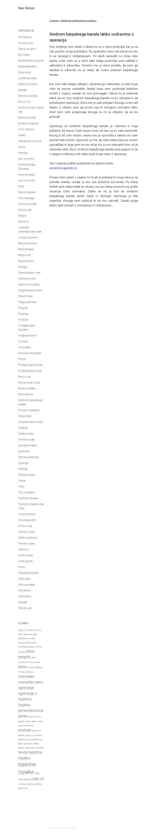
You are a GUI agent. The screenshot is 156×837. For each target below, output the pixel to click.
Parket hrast (25, 296)
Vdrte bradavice (27, 537)
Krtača (22, 215)
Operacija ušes (27, 278)
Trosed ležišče (27, 514)
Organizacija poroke (30, 290)
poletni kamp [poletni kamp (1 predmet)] (37, 721)
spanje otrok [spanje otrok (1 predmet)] (30, 748)
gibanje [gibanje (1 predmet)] (32, 647)
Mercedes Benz (27, 243)
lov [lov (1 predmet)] (28, 667)
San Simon (26, 8)
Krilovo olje (25, 209)
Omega (22, 266)
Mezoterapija (26, 249)
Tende (22, 480)
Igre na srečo (26, 158)
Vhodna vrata (26, 543)
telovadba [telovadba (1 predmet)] (40, 748)
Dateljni (22, 90)
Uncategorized (27, 520)
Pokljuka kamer (27, 335)
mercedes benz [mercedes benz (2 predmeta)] (30, 682)
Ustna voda (25, 525)
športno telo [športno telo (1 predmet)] (23, 788)
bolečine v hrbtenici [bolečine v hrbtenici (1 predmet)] (26, 630)
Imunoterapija (26, 174)
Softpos (23, 427)
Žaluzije (22, 602)
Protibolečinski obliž (30, 370)
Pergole (23, 308)
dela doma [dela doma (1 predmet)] (27, 634)
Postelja (23, 341)
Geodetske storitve (29, 141)
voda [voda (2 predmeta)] (35, 779)
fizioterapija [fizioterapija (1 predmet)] (23, 647)
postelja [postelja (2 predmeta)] (24, 730)
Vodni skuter (25, 555)
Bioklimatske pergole (31, 60)
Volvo (21, 567)
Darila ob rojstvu (28, 84)
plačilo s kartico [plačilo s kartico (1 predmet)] (34, 717)
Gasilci (22, 135)
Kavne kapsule (27, 192)
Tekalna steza (26, 474)
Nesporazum (26, 261)
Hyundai (23, 152)
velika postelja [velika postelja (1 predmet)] (24, 779)
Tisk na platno (26, 492)
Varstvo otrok (26, 531)
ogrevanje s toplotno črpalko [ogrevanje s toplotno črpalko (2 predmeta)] (27, 699)
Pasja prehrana (27, 302)
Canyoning (24, 72)
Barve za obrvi (27, 48)
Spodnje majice (27, 445)
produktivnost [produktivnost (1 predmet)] (24, 739)
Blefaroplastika (27, 66)
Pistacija (23, 313)
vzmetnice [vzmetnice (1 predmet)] (22, 784)
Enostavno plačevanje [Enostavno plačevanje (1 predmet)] (27, 642)
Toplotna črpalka (28, 498)
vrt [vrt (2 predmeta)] (42, 779)
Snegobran (24, 416)
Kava (21, 186)
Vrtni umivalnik (26, 584)
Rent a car (24, 376)
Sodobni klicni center (30, 422)
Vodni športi (25, 561)
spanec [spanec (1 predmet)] (21, 748)
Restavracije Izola (29, 382)
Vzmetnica (24, 590)
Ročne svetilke (27, 388)
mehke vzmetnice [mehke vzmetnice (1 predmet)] (25, 672)
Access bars (25, 43)
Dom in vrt (24, 101)
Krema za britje (27, 204)
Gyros (21, 147)
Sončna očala (26, 439)
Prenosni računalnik (29, 353)
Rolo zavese (25, 394)
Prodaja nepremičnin (30, 365)
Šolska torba (25, 433)
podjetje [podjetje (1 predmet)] (21, 721)
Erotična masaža (28, 123)
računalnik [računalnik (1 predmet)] (27, 744)
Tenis (21, 486)
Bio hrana (24, 54)
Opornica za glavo (29, 284)
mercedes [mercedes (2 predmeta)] (26, 676)
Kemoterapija (26, 198)
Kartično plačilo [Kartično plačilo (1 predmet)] (34, 662)
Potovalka (24, 347)
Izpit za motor (26, 180)
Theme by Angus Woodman (62, 828)
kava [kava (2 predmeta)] (22, 666)
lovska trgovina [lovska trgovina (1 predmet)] (36, 667)
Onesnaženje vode (29, 272)
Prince (22, 359)
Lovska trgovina (27, 237)
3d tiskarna (24, 37)
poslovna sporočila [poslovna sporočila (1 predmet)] (25, 725)
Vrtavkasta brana (28, 572)
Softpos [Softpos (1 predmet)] (36, 744)
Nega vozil (24, 255)
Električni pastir (27, 117)
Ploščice (23, 319)
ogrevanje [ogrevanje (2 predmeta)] (26, 688)
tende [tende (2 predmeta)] (22, 752)
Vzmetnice (24, 596)
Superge (23, 463)
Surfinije (23, 468)
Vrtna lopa (24, 578)
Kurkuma (23, 221)
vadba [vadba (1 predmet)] (37, 773)
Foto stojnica (26, 129)
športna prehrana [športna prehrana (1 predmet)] (35, 784)
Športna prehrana (28, 457)
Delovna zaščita (27, 95)
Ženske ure (25, 608)
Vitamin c (23, 549)
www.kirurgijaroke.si (63, 168)
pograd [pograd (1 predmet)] (28, 721)
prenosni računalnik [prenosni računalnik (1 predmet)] (33, 735)
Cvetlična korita (27, 78)
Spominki (23, 451)
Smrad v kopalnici (29, 410)
